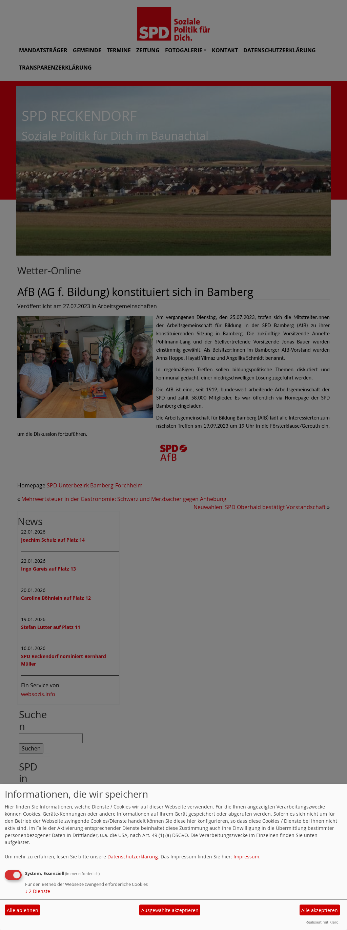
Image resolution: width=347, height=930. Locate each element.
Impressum (246, 856)
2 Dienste (37, 891)
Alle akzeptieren (319, 910)
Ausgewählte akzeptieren (170, 910)
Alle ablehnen (22, 910)
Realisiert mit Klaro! (323, 922)
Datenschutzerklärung (132, 856)
